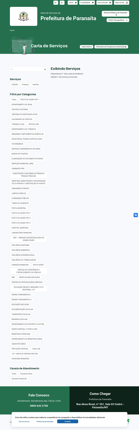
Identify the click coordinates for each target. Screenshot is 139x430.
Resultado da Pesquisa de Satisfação (111, 47)
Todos (14, 99)
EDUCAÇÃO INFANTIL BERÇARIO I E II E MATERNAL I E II (29, 288)
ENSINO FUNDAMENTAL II (21, 299)
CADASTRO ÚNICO (19, 344)
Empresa (25, 84)
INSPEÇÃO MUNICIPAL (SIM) (22, 163)
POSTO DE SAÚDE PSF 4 (21, 223)
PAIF (13, 277)
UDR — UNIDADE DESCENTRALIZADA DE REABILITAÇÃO (28, 238)
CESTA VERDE (38, 265)
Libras (73, 2)
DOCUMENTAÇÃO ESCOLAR (22, 309)
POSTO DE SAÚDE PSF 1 (29, 99)
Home (12, 30)
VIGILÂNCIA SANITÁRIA (20, 245)
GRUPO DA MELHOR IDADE (29, 277)
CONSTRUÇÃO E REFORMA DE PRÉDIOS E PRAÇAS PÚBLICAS (29, 174)
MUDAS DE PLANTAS (20, 154)
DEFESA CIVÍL (34, 124)
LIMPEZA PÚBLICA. (19, 193)
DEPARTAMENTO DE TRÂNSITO (24, 129)
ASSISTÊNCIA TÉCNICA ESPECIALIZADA (27, 139)
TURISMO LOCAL (18, 124)
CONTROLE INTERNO (20, 109)
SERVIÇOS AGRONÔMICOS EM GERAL (26, 149)
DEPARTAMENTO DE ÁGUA (22, 104)
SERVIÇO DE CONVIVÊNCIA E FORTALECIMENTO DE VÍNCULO (28, 271)
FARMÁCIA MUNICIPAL (20, 265)
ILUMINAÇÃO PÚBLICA (20, 198)
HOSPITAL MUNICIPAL (20, 228)
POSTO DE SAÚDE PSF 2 (21, 213)
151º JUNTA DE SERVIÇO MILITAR (25, 353)
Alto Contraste (104, 2)
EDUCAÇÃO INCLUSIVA (20, 304)
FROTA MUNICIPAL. (19, 208)
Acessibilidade (87, 2)
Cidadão (15, 84)
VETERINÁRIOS (17, 144)
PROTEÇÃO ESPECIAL (20, 349)
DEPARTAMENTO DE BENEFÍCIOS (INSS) (27, 339)
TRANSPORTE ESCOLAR (21, 314)
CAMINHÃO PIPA (18, 168)
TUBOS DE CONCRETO (20, 203)
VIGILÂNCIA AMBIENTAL (21, 250)
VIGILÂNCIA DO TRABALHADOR (24, 260)
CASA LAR (36, 349)
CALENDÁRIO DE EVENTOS (22, 119)
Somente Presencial (19, 378)
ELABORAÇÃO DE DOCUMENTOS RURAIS (27, 158)
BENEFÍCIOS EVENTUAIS (21, 334)
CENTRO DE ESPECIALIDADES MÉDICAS (27, 282)
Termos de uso (24, 421)
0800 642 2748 (39, 405)
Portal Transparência (117, 20)
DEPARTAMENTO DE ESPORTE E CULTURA (28, 324)
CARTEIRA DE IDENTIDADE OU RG (24, 114)
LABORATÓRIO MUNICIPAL (22, 233)
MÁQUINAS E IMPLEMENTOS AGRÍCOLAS (28, 134)
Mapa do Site (121, 2)
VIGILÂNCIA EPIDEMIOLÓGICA (23, 255)
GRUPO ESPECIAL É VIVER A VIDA (24, 329)
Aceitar (68, 421)
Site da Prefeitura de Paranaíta (115, 13)
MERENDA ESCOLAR (19, 319)
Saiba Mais (87, 47)
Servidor (36, 84)
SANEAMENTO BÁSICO (20, 188)
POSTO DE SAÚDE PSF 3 (21, 218)
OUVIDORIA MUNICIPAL (20, 358)
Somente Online (26, 374)
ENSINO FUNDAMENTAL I (21, 294)
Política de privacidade (45, 421)
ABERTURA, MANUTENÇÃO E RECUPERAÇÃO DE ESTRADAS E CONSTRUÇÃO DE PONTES (29, 182)
